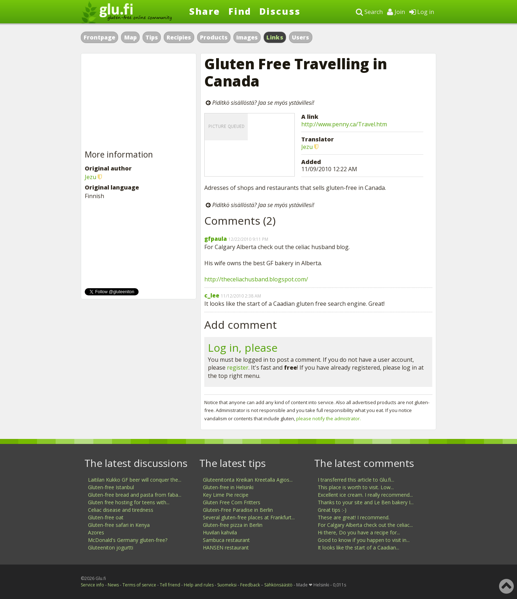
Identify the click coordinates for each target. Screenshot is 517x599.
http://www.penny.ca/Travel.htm (344, 124)
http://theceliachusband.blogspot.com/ (256, 279)
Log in (421, 12)
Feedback (250, 585)
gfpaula (215, 238)
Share (204, 11)
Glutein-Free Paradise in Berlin (238, 509)
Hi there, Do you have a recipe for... (359, 532)
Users (300, 37)
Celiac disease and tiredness (120, 509)
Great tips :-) (332, 509)
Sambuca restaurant (226, 540)
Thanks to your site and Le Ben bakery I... (366, 502)
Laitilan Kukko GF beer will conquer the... (134, 479)
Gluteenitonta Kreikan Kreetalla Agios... (248, 479)
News (113, 585)
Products (214, 37)
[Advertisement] (138, 102)
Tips (151, 37)
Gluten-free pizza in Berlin (232, 524)
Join (396, 12)
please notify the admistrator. (328, 418)
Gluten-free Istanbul (111, 487)
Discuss (280, 11)
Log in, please (243, 347)
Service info (92, 585)
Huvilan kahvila (220, 532)
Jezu (307, 147)
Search (369, 12)
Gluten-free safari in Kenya (119, 524)
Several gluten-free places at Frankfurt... (249, 517)
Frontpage (99, 37)
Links (274, 37)
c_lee (211, 295)
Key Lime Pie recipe (225, 494)
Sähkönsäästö (278, 585)
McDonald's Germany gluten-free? (127, 540)
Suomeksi (227, 585)
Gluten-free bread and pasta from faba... (134, 494)
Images (247, 37)
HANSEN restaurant (226, 547)
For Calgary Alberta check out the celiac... (365, 524)
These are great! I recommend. (354, 517)
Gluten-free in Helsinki (228, 487)
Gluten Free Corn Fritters (231, 502)
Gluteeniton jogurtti (110, 547)
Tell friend (170, 585)
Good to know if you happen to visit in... (364, 540)
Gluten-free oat (106, 517)
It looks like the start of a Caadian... (358, 547)
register (237, 367)
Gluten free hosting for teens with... (128, 502)
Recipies (179, 37)
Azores (96, 532)
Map (130, 37)
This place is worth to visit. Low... (356, 487)
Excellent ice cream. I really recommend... (365, 494)
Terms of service (139, 585)
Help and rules (199, 585)
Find (239, 11)
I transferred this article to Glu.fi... (356, 479)
